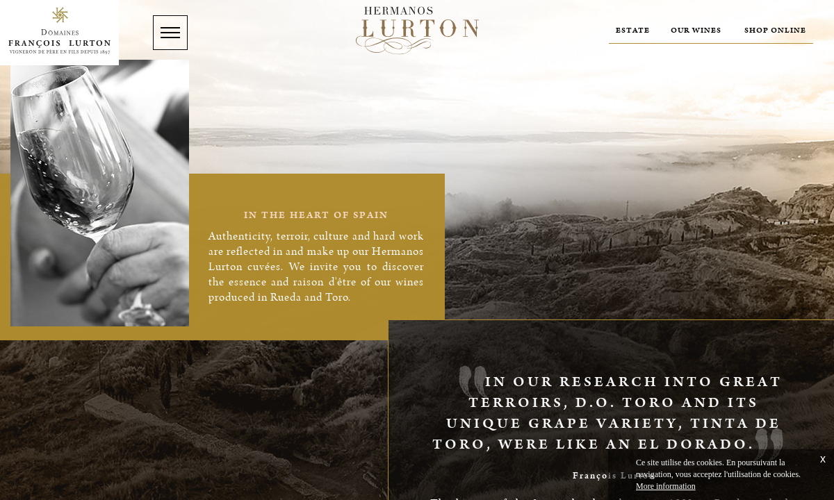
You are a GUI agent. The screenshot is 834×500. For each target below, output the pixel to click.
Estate (633, 30)
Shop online (775, 30)
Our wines (696, 30)
